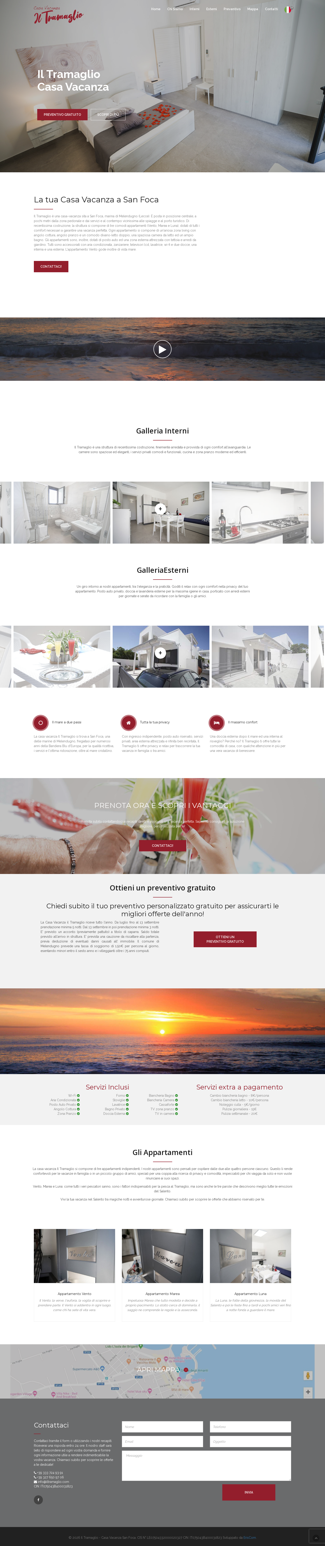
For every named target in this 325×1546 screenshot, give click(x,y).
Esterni (211, 9)
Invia (249, 1492)
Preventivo (232, 9)
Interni (195, 9)
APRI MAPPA (162, 1370)
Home (155, 9)
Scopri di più (108, 114)
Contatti (271, 9)
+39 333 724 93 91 (50, 1473)
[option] (162, 513)
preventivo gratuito (62, 114)
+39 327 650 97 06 (50, 1477)
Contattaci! (51, 266)
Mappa (252, 9)
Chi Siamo (175, 9)
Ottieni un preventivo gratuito (225, 939)
